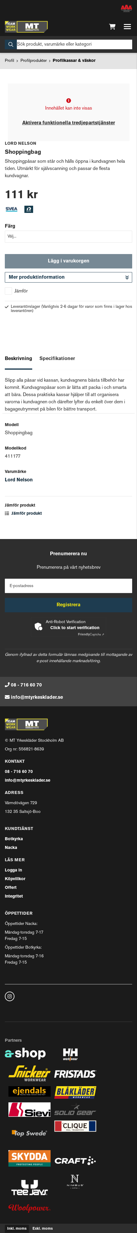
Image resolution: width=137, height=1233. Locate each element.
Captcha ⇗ (91, 634)
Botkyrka (14, 839)
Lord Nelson (19, 480)
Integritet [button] (14, 896)
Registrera (68, 605)
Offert (11, 888)
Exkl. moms (43, 1228)
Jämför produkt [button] (23, 514)
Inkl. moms (16, 1228)
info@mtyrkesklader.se (37, 697)
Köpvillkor (15, 879)
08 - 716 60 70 (26, 685)
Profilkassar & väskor (74, 61)
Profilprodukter (33, 61)
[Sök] (68, 44)
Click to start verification (74, 628)
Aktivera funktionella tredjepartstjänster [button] (68, 123)
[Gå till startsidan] (26, 27)
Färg (10, 226)
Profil (9, 61)
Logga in (13, 870)
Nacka (11, 848)
